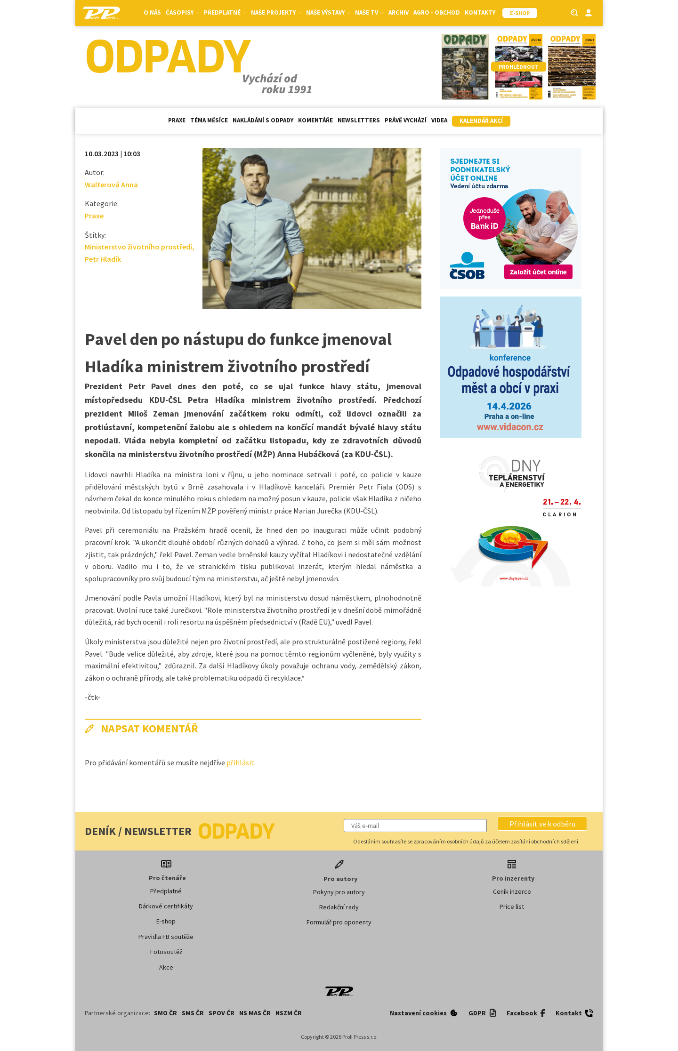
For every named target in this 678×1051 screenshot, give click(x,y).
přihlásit (240, 762)
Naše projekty (276, 12)
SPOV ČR (221, 1013)
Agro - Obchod (436, 12)
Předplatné (225, 12)
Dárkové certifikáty (166, 906)
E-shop (166, 921)
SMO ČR (165, 1013)
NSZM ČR (288, 1013)
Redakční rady (339, 907)
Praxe (177, 120)
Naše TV (369, 12)
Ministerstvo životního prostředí (138, 246)
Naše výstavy (328, 12)
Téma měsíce (209, 120)
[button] (542, 824)
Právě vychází (406, 120)
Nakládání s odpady (263, 120)
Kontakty (480, 12)
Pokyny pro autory (339, 892)
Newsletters (359, 120)
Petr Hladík (103, 259)
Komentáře (315, 120)
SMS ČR (193, 1013)
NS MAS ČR (255, 1013)
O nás (152, 12)
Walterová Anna (111, 184)
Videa (439, 120)
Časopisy (182, 12)
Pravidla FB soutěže (166, 936)
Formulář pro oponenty (339, 922)
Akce (166, 967)
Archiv (398, 12)
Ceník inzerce (512, 891)
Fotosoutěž (166, 951)
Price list (512, 906)
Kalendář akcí (481, 121)
